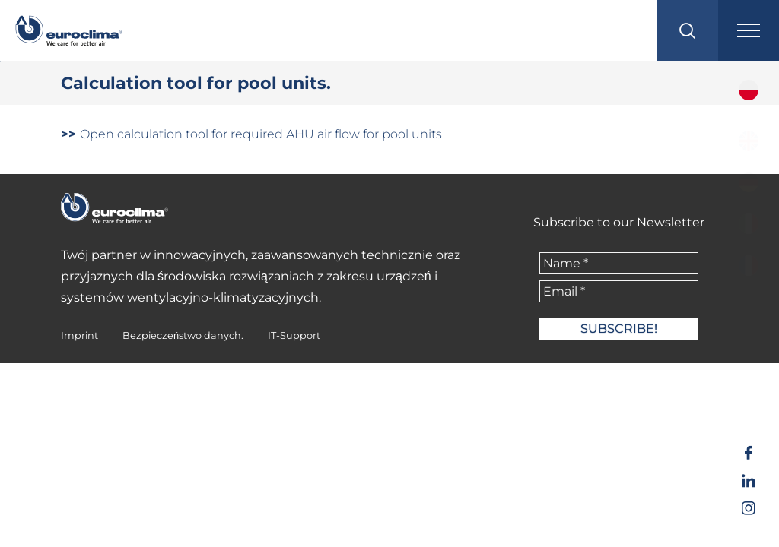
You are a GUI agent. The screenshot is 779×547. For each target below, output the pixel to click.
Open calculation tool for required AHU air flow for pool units (251, 134)
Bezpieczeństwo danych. (182, 335)
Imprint (79, 335)
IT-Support (294, 335)
